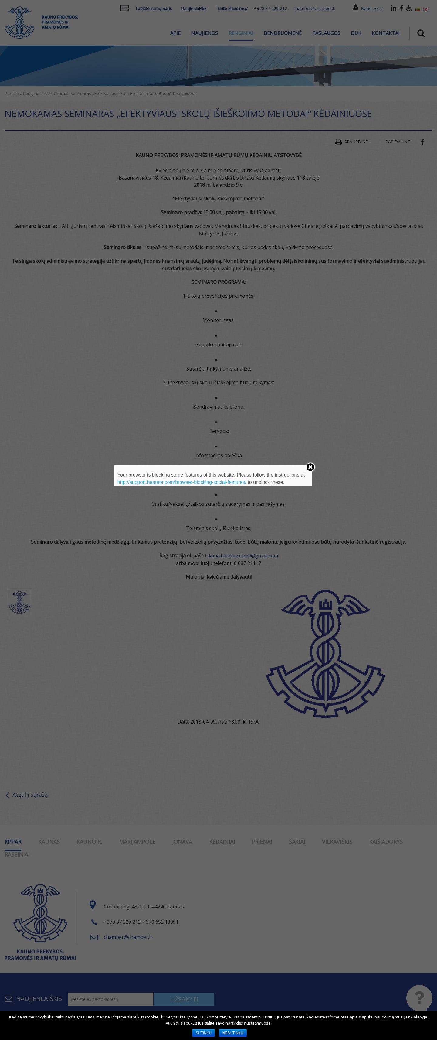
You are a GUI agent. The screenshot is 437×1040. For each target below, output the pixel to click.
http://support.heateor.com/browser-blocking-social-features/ (181, 482)
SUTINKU (203, 1033)
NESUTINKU (232, 1033)
